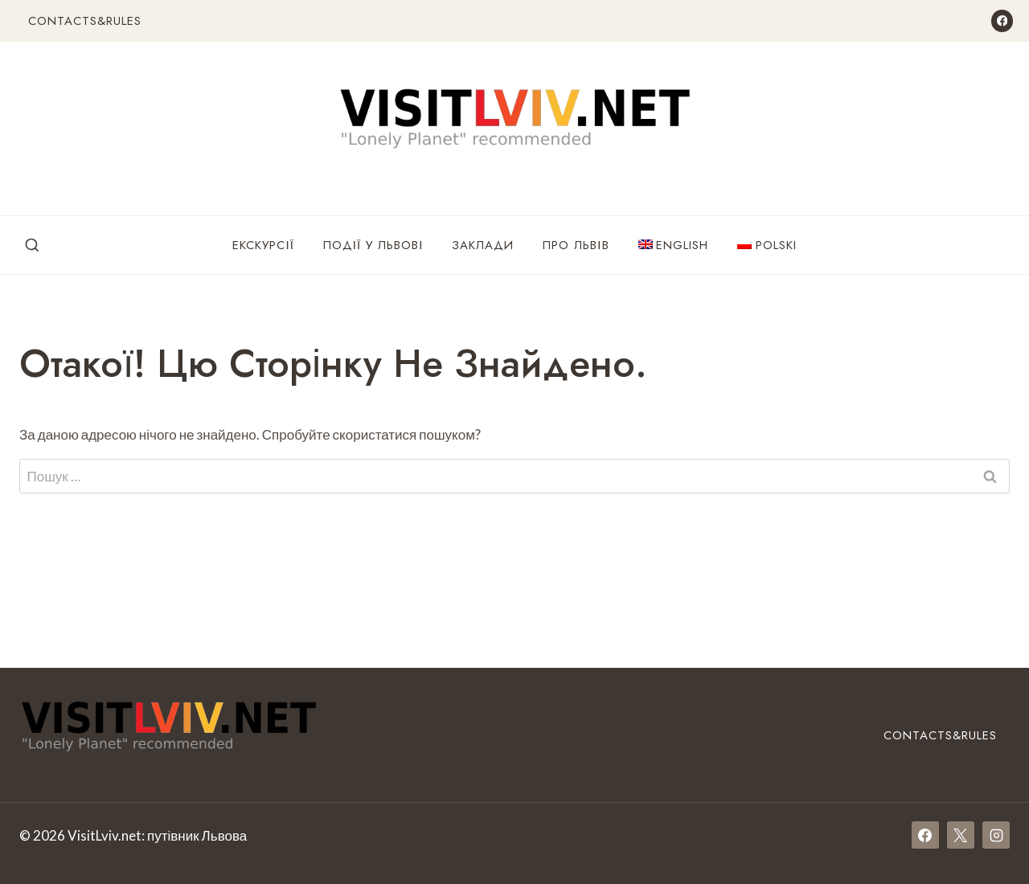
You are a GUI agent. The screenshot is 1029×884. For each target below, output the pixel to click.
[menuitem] (674, 245)
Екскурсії (262, 245)
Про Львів (576, 245)
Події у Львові (373, 245)
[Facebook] (1002, 20)
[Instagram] (996, 835)
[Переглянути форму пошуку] (32, 246)
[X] (960, 835)
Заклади (483, 245)
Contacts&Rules (84, 21)
